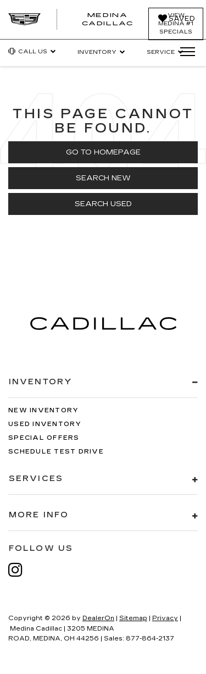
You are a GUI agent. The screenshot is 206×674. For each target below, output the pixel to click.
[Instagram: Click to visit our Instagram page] (21, 570)
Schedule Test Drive (56, 451)
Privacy (165, 618)
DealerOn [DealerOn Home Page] (98, 618)
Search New (103, 178)
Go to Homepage (103, 152)
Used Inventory (45, 424)
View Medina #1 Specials (175, 23)
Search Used (103, 204)
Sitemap (133, 618)
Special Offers (44, 437)
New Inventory (43, 410)
